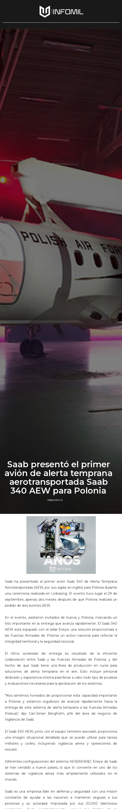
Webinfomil (55, 500)
